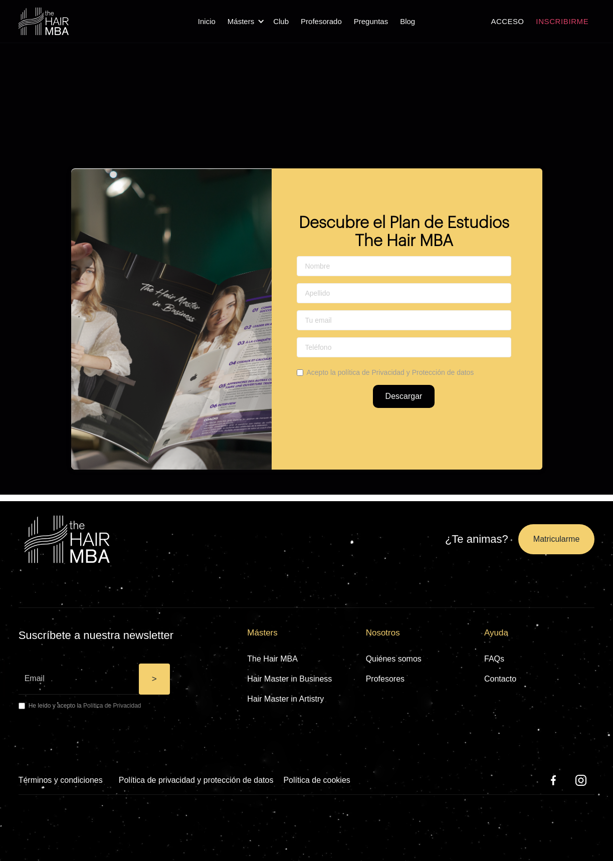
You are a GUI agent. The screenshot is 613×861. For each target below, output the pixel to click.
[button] (244, 22)
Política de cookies (316, 780)
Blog (407, 21)
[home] (44, 22)
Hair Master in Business (289, 679)
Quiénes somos (394, 659)
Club (281, 21)
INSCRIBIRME (562, 21)
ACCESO (507, 21)
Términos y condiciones (61, 780)
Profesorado (321, 21)
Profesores (385, 679)
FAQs (494, 659)
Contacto (500, 679)
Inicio (207, 21)
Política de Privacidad (112, 705)
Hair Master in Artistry (285, 699)
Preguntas (371, 21)
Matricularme (556, 539)
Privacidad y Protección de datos (422, 372)
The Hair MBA (272, 659)
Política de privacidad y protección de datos (196, 780)
